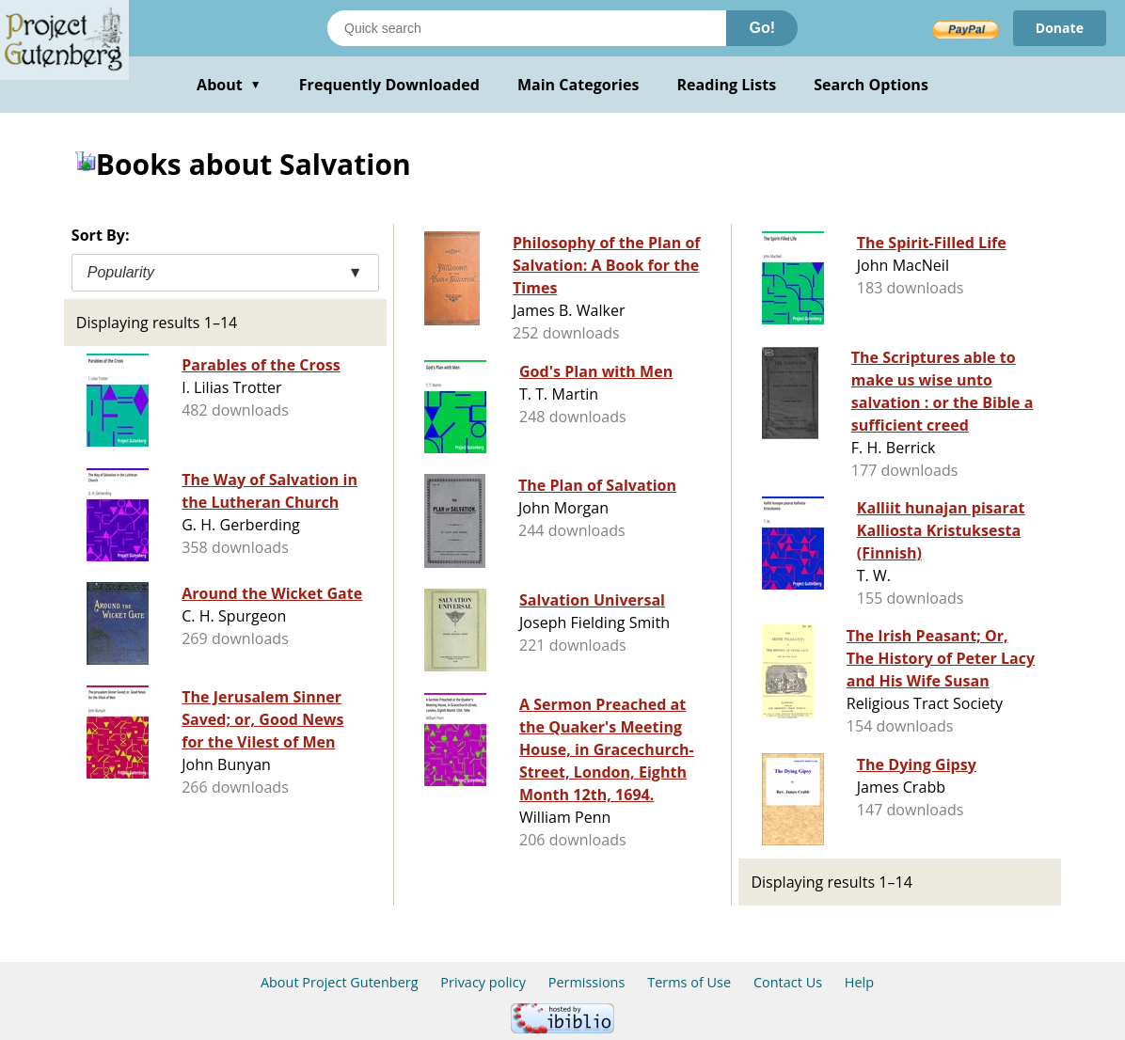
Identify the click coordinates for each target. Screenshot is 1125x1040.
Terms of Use (689, 982)
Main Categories (578, 84)
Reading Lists (727, 84)
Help (859, 982)
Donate (1060, 28)
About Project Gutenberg (340, 982)
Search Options (871, 84)
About (229, 84)
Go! (762, 28)
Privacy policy (483, 982)
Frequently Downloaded (389, 84)
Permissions (587, 982)
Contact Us (787, 982)
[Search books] (526, 28)
